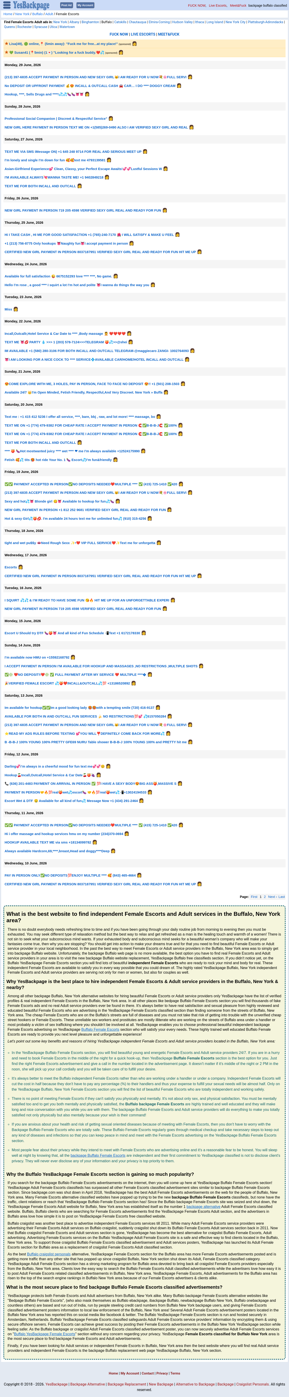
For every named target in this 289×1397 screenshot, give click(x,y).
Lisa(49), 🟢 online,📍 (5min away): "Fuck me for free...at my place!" (61, 43)
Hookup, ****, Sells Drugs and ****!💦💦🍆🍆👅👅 (45, 94)
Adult (49, 14)
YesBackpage (56, 1384)
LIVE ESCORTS (143, 34)
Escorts (11, 567)
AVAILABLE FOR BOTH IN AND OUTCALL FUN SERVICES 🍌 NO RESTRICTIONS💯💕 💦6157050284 (85, 716)
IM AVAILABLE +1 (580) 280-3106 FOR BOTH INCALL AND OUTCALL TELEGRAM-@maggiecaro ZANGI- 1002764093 (97, 350)
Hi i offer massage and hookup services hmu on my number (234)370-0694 (64, 833)
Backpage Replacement (127, 1384)
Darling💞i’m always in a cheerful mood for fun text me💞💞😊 (55, 766)
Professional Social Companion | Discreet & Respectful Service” (56, 118)
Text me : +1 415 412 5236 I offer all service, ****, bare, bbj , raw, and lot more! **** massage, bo (80, 416)
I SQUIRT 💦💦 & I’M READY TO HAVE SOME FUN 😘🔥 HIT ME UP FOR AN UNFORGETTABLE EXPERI (87, 600)
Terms (175, 1373)
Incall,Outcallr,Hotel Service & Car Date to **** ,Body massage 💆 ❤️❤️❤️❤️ (65, 333)
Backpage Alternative (87, 1384)
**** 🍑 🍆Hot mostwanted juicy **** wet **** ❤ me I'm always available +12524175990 (72, 451)
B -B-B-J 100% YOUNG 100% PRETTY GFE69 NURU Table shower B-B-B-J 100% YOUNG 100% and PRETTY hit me (96, 742)
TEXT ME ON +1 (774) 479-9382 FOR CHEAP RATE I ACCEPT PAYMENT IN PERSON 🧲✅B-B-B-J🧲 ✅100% (91, 425)
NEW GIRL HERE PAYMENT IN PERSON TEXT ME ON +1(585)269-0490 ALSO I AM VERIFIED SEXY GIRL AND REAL (96, 127)
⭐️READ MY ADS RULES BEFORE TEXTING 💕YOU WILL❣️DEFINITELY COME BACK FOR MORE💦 (85, 733)
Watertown (67, 26)
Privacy (162, 1373)
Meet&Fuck (238, 5)
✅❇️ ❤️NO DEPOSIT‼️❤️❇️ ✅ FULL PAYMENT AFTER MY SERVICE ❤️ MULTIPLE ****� (75, 674)
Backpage (226, 1384)
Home (7, 14)
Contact (148, 1373)
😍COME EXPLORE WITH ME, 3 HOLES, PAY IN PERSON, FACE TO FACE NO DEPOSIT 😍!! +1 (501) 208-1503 (92, 384)
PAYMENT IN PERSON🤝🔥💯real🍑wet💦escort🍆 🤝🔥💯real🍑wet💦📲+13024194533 (75, 792)
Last (281, 896)
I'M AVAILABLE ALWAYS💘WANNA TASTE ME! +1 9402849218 (54, 177)
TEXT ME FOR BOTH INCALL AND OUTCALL (40, 186)
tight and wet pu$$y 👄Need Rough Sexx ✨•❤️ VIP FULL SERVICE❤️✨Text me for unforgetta (80, 543)
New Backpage (161, 1384)
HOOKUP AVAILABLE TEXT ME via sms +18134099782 (48, 842)
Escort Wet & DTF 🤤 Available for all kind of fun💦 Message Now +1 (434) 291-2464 (71, 800)
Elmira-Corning (159, 22)
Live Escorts (218, 5)
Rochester (24, 26)
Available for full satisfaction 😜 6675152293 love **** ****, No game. (58, 276)
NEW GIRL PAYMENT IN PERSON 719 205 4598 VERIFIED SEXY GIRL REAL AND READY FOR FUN (83, 210)
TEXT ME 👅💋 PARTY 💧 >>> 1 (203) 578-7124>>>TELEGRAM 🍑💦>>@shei (66, 342)
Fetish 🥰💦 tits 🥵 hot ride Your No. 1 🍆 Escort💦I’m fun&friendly (58, 459)
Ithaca (199, 22)
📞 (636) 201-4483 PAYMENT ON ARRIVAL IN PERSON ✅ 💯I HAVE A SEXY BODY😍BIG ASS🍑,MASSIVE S (90, 783)
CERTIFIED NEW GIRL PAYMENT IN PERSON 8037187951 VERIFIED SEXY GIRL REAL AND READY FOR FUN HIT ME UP (101, 252)
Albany (74, 22)
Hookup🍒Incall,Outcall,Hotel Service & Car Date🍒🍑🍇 (50, 775)
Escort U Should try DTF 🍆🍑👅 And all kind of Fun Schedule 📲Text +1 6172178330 (72, 633)
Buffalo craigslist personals (49, 1254)
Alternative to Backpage (195, 1384)
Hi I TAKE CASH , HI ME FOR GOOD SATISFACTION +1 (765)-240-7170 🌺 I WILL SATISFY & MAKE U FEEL (89, 234)
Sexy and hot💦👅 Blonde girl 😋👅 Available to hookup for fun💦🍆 (59, 501)
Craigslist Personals (252, 1384)
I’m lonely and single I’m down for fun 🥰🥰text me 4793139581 (55, 160)
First (254, 896)
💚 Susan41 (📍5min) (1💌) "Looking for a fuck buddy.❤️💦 (54, 52)
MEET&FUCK (168, 34)
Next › (272, 896)
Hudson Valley (182, 22)
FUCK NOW (196, 5)
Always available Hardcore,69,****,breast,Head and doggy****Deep (57, 851)
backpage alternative (204, 1206)
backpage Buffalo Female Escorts (98, 1155)
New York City (236, 22)
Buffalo (37, 14)
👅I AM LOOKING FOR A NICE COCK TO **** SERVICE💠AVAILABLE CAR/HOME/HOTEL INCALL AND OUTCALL (94, 359)
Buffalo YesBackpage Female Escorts (44, 1334)
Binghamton (90, 22)
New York (22, 14)
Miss (8, 309)
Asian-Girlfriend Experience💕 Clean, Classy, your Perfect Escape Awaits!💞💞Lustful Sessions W (83, 168)
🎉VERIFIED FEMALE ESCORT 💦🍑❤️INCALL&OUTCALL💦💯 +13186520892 (67, 683)
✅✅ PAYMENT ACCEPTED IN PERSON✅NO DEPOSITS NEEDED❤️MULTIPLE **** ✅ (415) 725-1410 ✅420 (91, 484)
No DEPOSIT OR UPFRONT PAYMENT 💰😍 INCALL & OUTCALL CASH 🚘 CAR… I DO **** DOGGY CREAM (90, 85)
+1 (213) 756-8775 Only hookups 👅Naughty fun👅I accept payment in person (66, 243)
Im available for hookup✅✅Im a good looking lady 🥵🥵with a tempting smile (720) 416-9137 (79, 707)
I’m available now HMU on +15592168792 (37, 657)
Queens (9, 26)
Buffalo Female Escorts (100, 1029)
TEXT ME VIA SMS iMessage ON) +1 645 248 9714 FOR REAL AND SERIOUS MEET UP (73, 151)
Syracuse (40, 26)
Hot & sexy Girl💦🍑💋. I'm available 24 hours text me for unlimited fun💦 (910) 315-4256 (75, 518)
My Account (130, 1373)
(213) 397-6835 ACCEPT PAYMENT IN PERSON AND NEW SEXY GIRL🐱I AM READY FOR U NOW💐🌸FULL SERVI (96, 77)
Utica (53, 26)
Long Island (215, 22)
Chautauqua (137, 22)
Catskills (120, 22)
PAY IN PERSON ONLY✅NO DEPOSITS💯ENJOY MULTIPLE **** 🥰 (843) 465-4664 (71, 875)
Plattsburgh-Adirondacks (265, 22)
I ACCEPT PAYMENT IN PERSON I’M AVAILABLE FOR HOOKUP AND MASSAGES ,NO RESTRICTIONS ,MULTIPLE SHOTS (101, 666)
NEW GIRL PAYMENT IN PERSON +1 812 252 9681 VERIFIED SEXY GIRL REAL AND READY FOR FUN (85, 509)
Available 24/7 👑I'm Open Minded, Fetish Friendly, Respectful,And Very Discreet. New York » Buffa (83, 392)
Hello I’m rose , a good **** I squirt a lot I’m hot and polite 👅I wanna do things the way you (77, 285)
